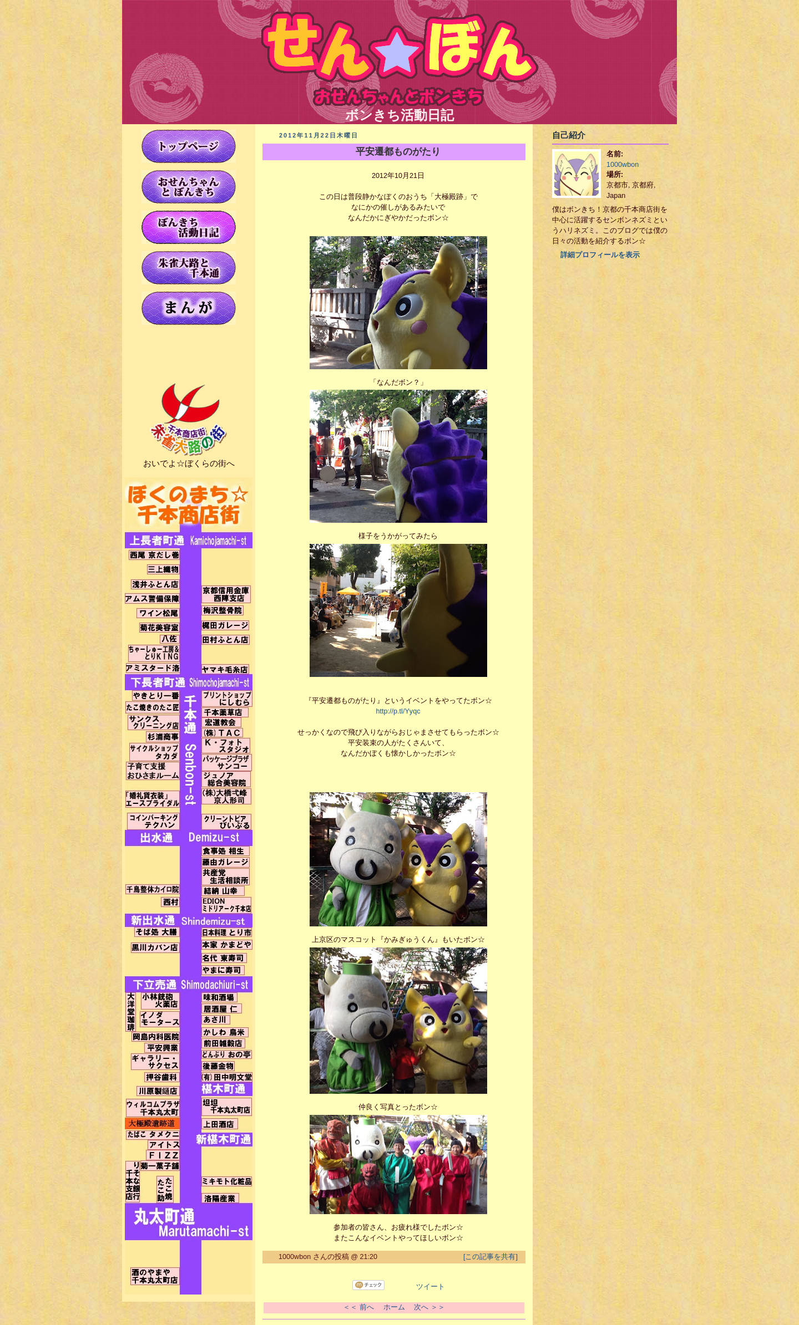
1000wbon (622, 165)
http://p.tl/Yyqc (398, 711)
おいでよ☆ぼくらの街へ (189, 463)
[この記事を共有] (490, 1257)
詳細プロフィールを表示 (600, 255)
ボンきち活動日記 (399, 108)
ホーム (394, 1307)
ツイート (430, 1287)
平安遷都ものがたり (398, 151)
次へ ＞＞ (429, 1307)
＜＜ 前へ (358, 1307)
